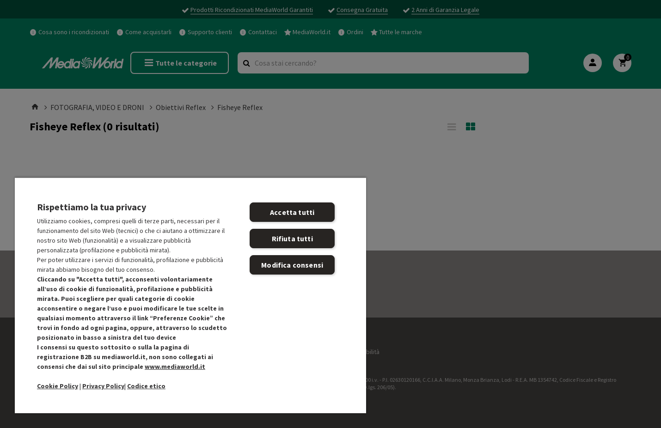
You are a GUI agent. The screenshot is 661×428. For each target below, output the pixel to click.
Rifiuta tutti (292, 238)
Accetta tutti (292, 212)
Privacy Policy (103, 386)
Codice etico (146, 386)
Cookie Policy (57, 386)
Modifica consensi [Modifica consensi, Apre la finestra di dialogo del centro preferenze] (292, 264)
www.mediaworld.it (175, 366)
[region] (190, 295)
